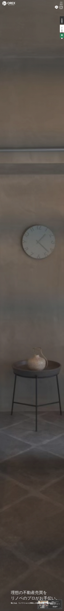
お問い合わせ (62, 20)
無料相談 (62, 35)
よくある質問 (62, 28)
